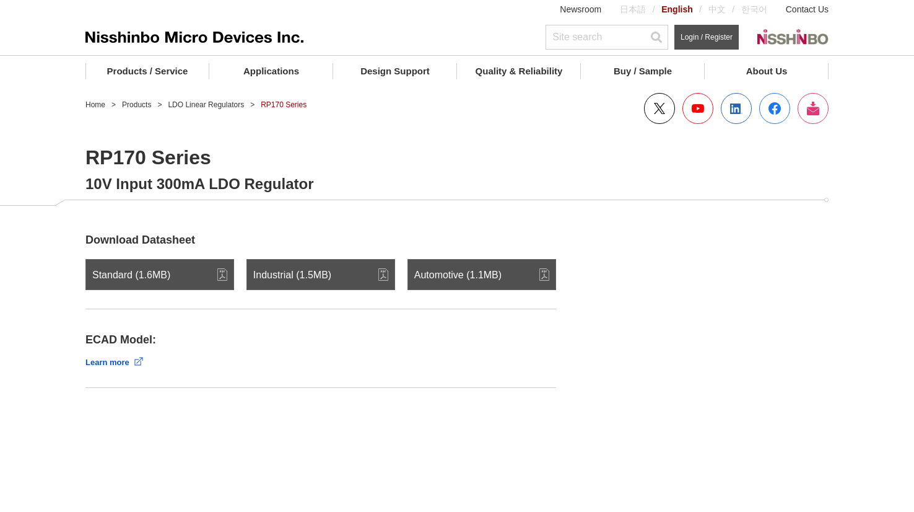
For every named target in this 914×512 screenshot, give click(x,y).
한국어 (754, 9)
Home (95, 104)
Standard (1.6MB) (131, 275)
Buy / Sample (643, 71)
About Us (767, 71)
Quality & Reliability (519, 71)
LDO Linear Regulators (206, 104)
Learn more (107, 362)
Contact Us (807, 9)
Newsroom (580, 9)
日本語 (633, 9)
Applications (271, 71)
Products (136, 104)
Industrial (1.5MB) (292, 275)
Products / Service (147, 71)
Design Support (395, 71)
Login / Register (707, 37)
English (677, 9)
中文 (717, 9)
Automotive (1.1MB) (458, 275)
